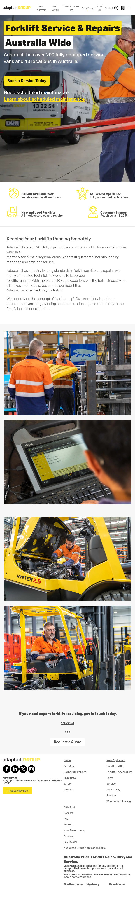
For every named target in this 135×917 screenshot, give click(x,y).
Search (68, 824)
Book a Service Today (26, 81)
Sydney (92, 884)
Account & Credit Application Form (85, 848)
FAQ (66, 818)
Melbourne (73, 884)
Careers (68, 813)
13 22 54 (67, 723)
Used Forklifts (55, 8)
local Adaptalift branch (77, 877)
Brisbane (117, 884)
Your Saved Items (74, 830)
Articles (68, 836)
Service (90, 8)
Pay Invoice (71, 842)
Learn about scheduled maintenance (44, 99)
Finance (111, 795)
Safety (67, 783)
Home (67, 760)
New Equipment (40, 8)
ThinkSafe (70, 778)
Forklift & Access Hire (71, 8)
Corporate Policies (75, 772)
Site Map (69, 766)
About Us (99, 8)
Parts (83, 8)
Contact (108, 8)
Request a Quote (67, 742)
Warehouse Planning (118, 801)
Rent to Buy (113, 789)
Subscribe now (17, 790)
